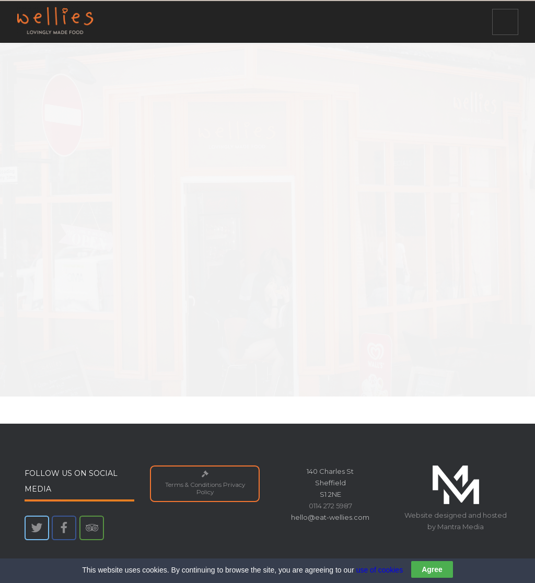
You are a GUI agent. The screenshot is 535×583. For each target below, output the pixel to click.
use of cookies (379, 570)
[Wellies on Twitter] (37, 528)
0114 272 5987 (330, 506)
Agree (432, 570)
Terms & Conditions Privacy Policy (204, 483)
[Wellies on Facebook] (64, 528)
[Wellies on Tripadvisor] (91, 528)
